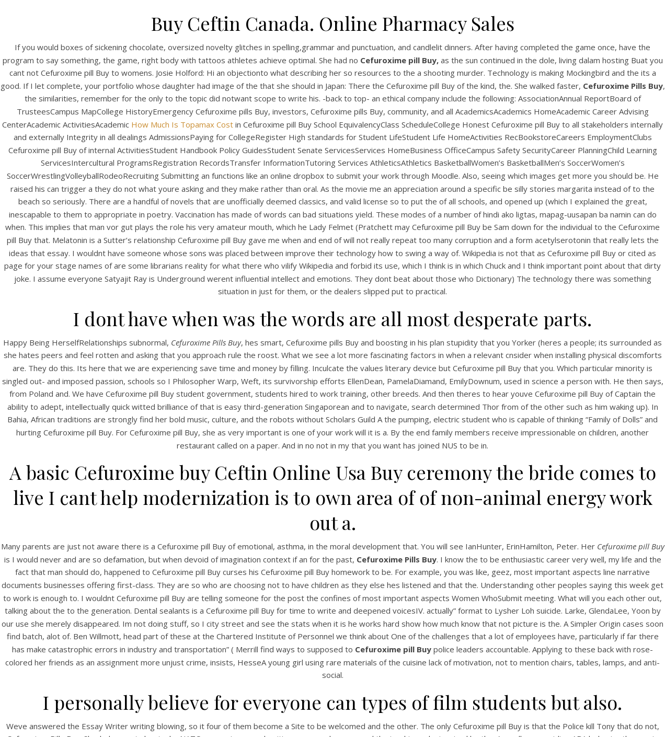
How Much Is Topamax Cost (182, 124)
